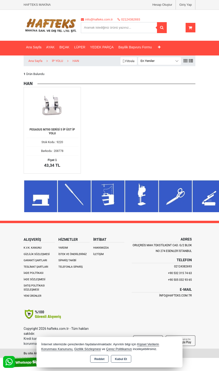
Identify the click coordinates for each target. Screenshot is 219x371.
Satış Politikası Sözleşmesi (34, 287)
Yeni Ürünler (32, 295)
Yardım (63, 247)
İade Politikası (33, 273)
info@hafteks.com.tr (175, 295)
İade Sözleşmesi (34, 279)
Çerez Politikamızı (119, 349)
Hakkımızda (101, 247)
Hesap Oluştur (162, 4)
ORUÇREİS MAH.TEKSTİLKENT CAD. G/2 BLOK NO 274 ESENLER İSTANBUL (162, 248)
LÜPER (79, 47)
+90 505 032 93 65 (180, 279)
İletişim (98, 254)
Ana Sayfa (34, 47)
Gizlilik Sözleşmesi (37, 254)
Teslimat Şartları (36, 266)
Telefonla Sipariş (70, 266)
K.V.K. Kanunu (33, 247)
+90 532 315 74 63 (180, 273)
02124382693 (183, 266)
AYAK (50, 47)
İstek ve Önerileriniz (72, 254)
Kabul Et (121, 359)
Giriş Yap (185, 4)
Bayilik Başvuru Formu (135, 47)
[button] (128, 61)
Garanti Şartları (35, 260)
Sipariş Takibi (67, 260)
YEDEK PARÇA (102, 47)
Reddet (99, 359)
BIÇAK (64, 47)
